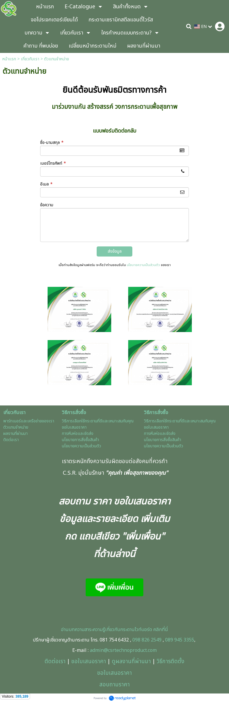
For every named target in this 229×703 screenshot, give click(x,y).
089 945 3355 (179, 640)
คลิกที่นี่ (160, 629)
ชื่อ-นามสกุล (52, 142)
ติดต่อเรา (55, 661)
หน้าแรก (9, 59)
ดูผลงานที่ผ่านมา (131, 661)
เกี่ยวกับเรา (30, 59)
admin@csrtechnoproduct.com (123, 650)
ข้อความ (46, 205)
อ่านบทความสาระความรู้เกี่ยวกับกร (93, 629)
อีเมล (46, 184)
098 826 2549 (146, 640)
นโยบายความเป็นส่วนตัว (143, 265)
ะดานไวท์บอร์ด (139, 629)
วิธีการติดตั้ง (170, 661)
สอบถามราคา (114, 684)
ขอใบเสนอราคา (88, 661)
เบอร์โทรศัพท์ (53, 163)
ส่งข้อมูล (115, 251)
